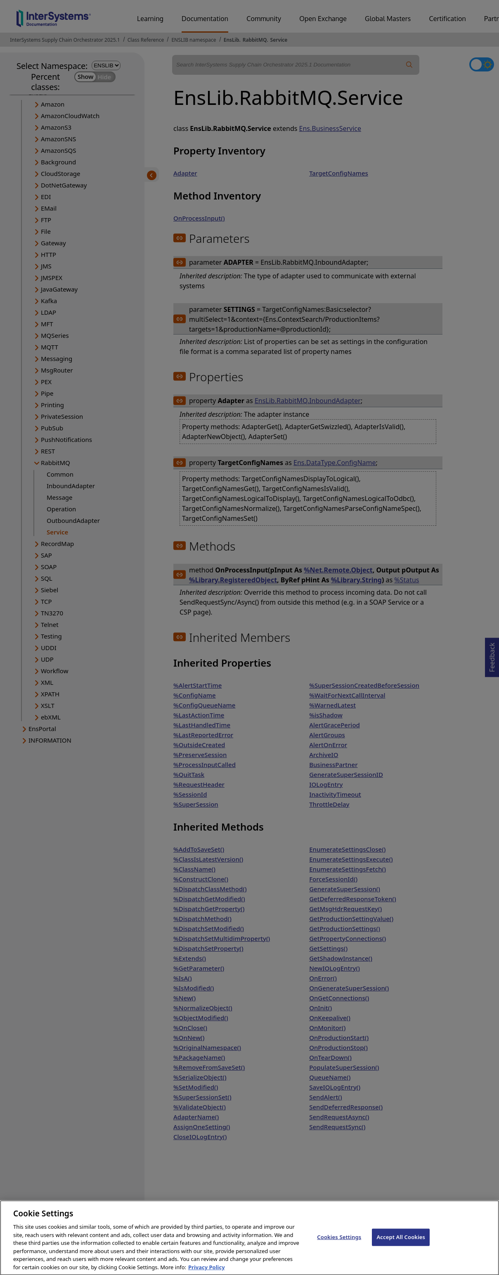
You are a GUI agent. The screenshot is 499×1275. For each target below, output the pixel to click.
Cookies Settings (339, 1244)
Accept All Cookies (400, 1244)
